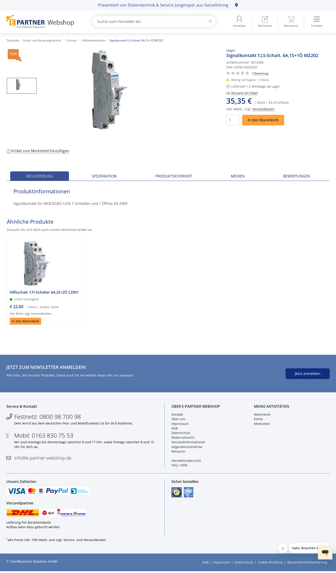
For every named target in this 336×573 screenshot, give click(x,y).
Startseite (13, 40)
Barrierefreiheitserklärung (307, 564)
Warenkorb (262, 415)
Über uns (178, 419)
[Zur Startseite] (44, 22)
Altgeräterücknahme (186, 447)
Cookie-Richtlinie (270, 564)
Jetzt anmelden (307, 373)
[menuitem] (265, 21)
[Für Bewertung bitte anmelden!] (260, 73)
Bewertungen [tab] (296, 176)
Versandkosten (263, 109)
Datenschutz (180, 433)
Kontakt (177, 415)
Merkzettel (262, 424)
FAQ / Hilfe (179, 466)
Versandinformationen (188, 443)
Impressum (180, 424)
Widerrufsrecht (182, 438)
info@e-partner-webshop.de (42, 458)
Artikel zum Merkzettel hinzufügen (38, 150)
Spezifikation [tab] (104, 176)
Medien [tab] (237, 176)
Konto (258, 419)
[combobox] (154, 21)
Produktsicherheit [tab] (173, 176)
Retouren (178, 452)
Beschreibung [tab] (39, 176)
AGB (174, 429)
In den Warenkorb (263, 119)
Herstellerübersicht (186, 461)
